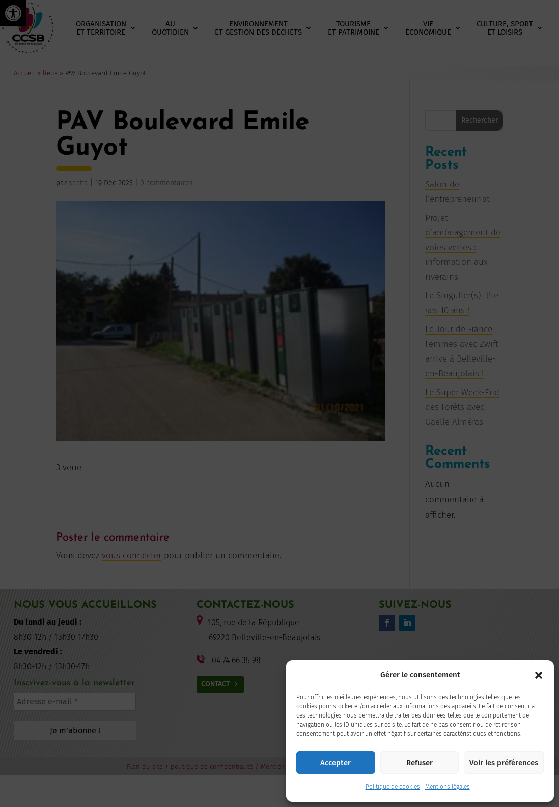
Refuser (419, 762)
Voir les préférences (503, 762)
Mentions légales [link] (447, 786)
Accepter (335, 762)
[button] (539, 675)
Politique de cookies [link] (393, 786)
